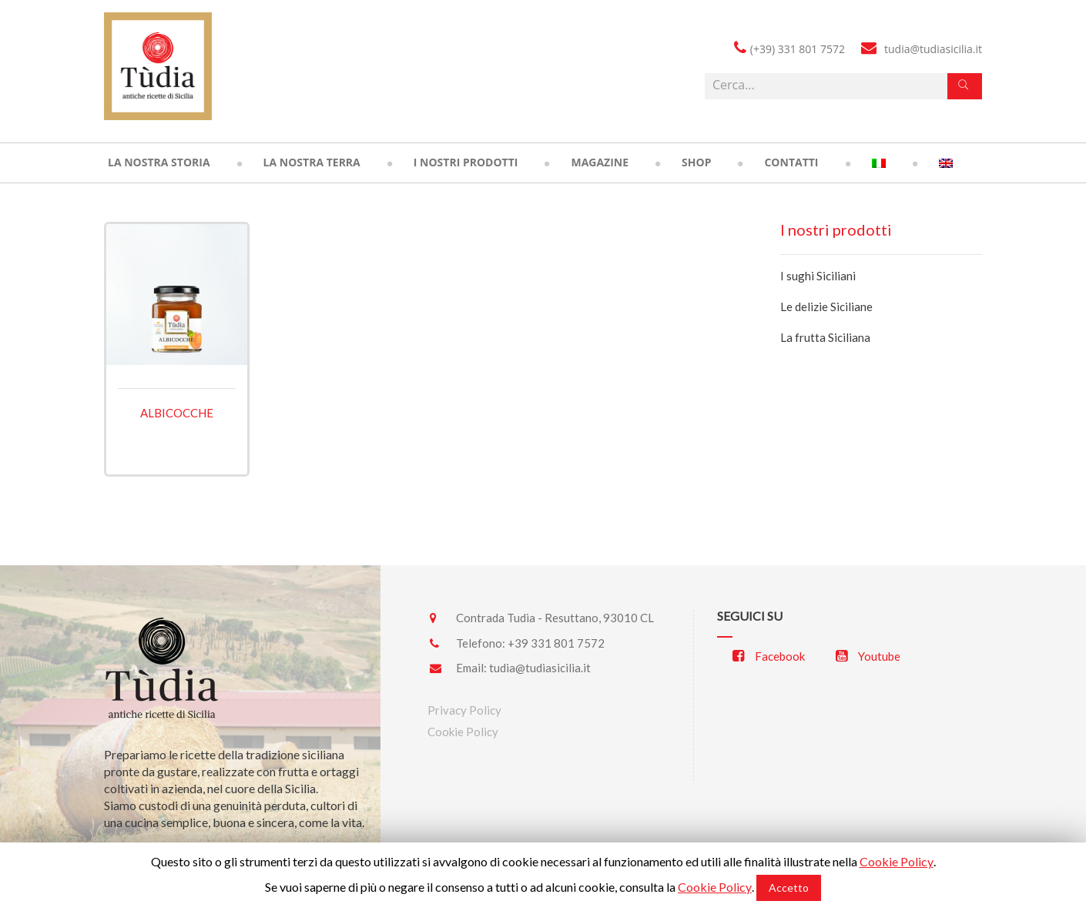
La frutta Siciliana (825, 337)
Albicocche (176, 413)
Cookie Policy (462, 732)
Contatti (791, 162)
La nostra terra (311, 162)
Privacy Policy (464, 710)
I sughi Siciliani (818, 276)
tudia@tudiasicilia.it (540, 668)
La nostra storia (159, 162)
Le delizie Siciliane (826, 306)
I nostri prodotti (466, 162)
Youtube (868, 656)
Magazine (599, 162)
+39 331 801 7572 (556, 643)
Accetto (789, 887)
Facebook (768, 656)
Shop (696, 162)
